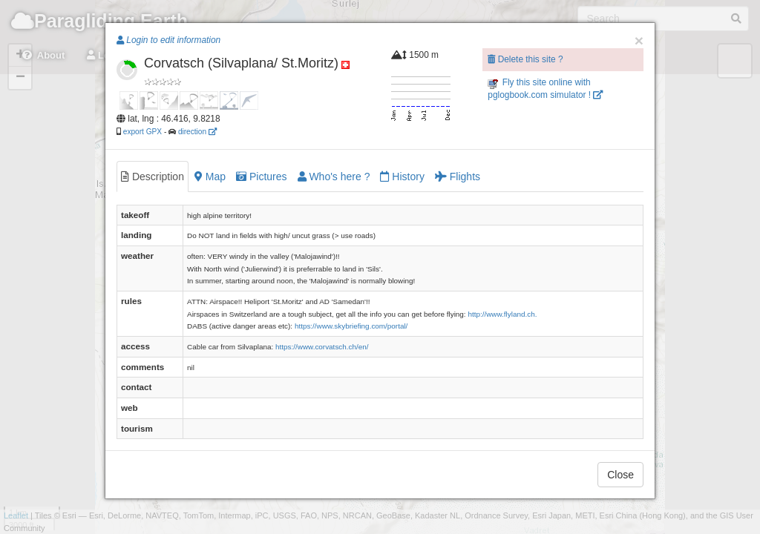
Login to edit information (168, 40)
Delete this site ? (525, 59)
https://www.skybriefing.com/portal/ (351, 326)
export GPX (142, 132)
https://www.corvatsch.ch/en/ (322, 347)
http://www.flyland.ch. (502, 314)
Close (620, 475)
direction (197, 132)
